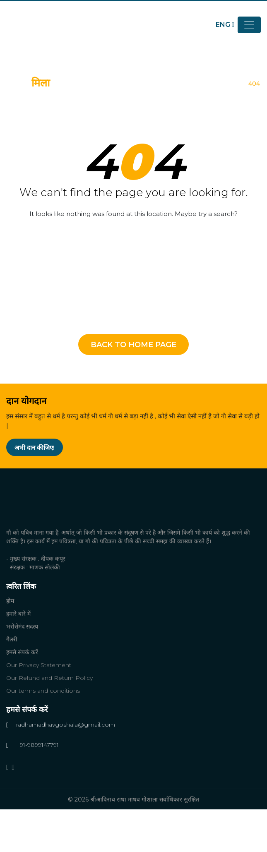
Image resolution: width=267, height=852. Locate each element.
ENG (225, 25)
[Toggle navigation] (249, 25)
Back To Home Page (133, 344)
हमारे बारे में (18, 613)
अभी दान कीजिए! (34, 447)
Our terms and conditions (43, 690)
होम (241, 83)
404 (254, 83)
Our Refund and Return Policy (49, 678)
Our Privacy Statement (38, 665)
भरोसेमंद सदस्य (22, 626)
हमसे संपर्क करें (22, 652)
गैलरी (11, 639)
